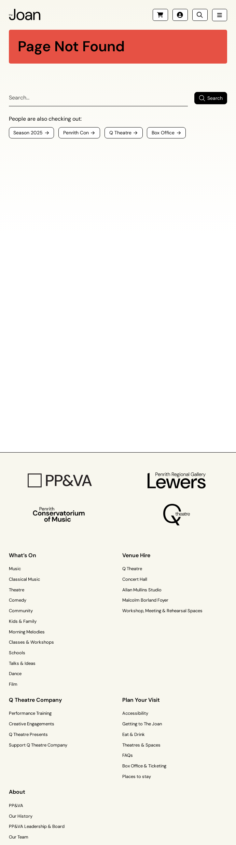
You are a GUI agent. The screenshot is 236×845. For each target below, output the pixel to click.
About (17, 791)
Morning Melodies (27, 632)
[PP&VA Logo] (59, 480)
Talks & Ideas (22, 663)
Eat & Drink (133, 734)
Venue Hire (136, 555)
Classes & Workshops (31, 642)
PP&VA (16, 805)
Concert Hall (134, 579)
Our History (20, 816)
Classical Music (24, 579)
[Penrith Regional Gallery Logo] (176, 480)
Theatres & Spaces (141, 745)
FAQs (127, 755)
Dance (15, 673)
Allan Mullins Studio (142, 590)
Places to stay (136, 776)
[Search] (98, 98)
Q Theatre (132, 569)
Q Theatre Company (35, 699)
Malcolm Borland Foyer (145, 600)
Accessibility (135, 713)
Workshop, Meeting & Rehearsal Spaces (162, 611)
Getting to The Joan (142, 724)
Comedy (17, 600)
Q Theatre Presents (28, 734)
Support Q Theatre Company (38, 745)
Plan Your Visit (141, 699)
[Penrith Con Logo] (59, 514)
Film (13, 684)
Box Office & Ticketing (144, 766)
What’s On (22, 555)
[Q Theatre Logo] (176, 514)
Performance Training (30, 713)
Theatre (16, 590)
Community (21, 611)
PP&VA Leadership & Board (37, 826)
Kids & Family (23, 621)
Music (15, 569)
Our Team (18, 837)
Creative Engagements (31, 724)
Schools (17, 653)
